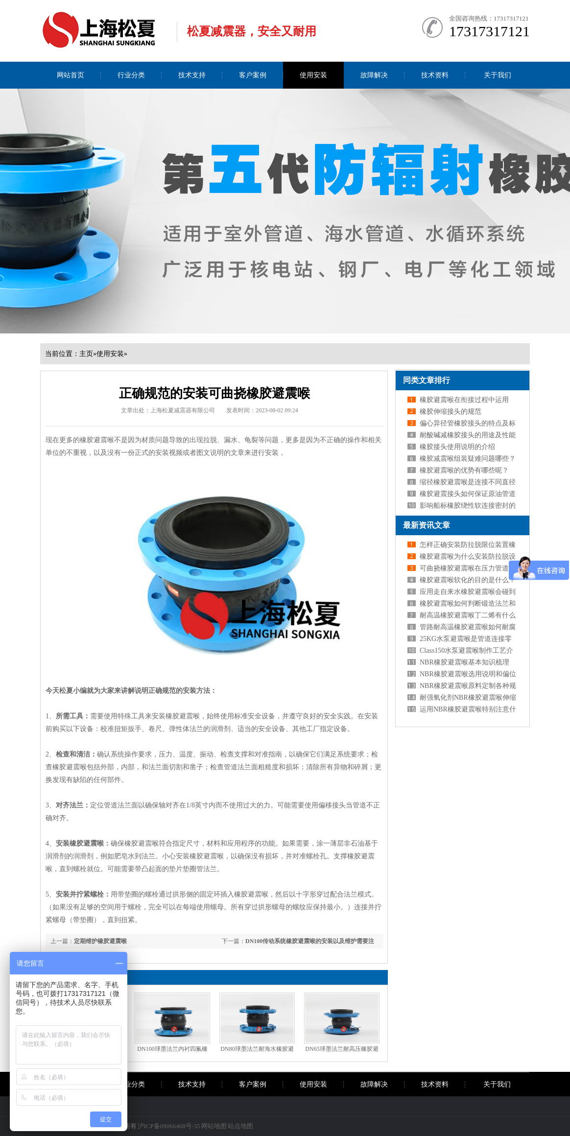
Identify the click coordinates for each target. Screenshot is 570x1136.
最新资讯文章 (426, 525)
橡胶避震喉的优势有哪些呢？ (464, 470)
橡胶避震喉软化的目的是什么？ (468, 580)
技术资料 (435, 75)
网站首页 (70, 75)
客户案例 (252, 75)
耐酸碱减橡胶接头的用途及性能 (468, 435)
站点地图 (240, 1126)
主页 (86, 353)
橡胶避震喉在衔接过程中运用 (464, 399)
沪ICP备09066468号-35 (169, 1126)
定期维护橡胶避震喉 (100, 941)
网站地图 (214, 1126)
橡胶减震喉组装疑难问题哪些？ (468, 458)
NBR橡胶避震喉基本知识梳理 (464, 662)
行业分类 (131, 75)
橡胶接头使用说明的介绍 (457, 446)
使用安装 (313, 75)
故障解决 (374, 75)
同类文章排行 (426, 380)
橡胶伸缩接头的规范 (450, 411)
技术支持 (192, 75)
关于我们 (497, 75)
